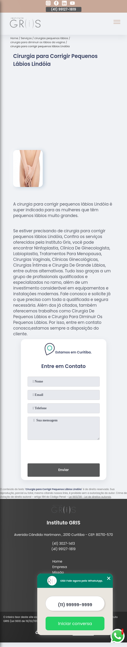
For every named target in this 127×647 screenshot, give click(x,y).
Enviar (63, 469)
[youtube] (72, 4)
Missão (58, 572)
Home (57, 561)
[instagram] (48, 4)
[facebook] (56, 4)
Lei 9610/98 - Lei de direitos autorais (90, 497)
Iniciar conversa (75, 623)
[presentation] (64, 450)
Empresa (59, 566)
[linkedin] (64, 4)
